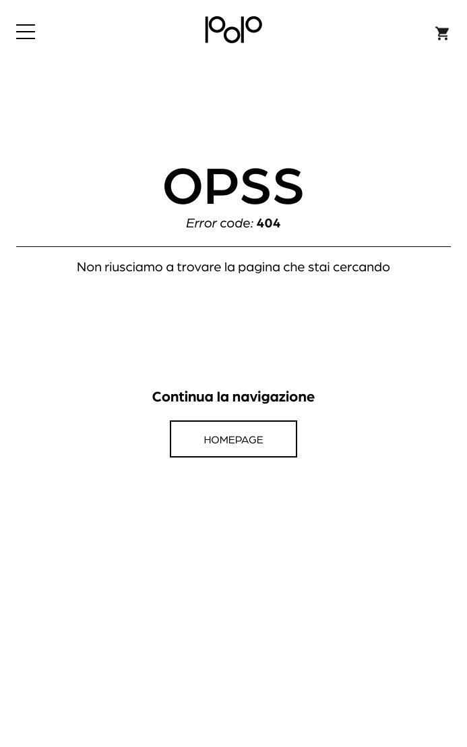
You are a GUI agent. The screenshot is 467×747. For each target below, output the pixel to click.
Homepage (233, 439)
